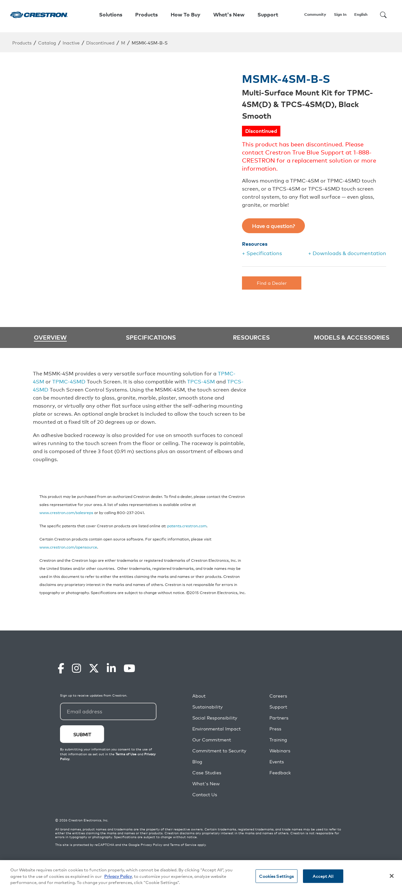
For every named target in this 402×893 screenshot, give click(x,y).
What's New (229, 14)
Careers (278, 696)
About (199, 696)
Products (22, 42)
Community (315, 14)
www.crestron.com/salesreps (66, 512)
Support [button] (267, 14)
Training (278, 739)
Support (278, 706)
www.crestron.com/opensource (68, 547)
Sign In (340, 14)
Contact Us (204, 794)
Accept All (323, 876)
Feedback (280, 772)
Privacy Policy (151, 845)
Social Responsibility (214, 717)
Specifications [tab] (151, 337)
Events (276, 761)
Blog (197, 761)
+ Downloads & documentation (347, 252)
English (360, 14)
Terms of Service (183, 845)
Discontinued (100, 42)
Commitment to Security (219, 750)
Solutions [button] (110, 14)
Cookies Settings (276, 876)
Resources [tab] (251, 337)
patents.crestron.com (186, 525)
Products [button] (146, 14)
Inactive (71, 42)
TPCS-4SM (201, 381)
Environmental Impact (216, 728)
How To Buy (185, 14)
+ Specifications (262, 252)
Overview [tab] (50, 337)
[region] (201, 876)
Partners (278, 717)
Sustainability (207, 706)
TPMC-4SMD (68, 381)
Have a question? (273, 225)
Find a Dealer (272, 283)
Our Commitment (211, 739)
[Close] (392, 876)
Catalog (47, 42)
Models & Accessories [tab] (351, 337)
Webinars (279, 750)
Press (275, 728)
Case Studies (206, 772)
